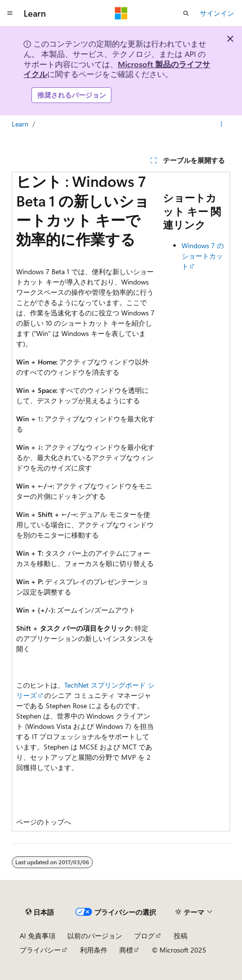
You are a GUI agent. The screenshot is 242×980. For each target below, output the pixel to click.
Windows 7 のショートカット (203, 256)
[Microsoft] (121, 13)
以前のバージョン (94, 935)
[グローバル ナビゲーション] (10, 13)
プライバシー (40, 949)
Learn (20, 124)
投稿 (181, 935)
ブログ (144, 935)
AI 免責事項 (37, 935)
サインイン (217, 13)
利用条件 (94, 949)
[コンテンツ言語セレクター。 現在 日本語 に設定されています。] (40, 912)
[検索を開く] (186, 13)
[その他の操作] (221, 124)
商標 (126, 949)
